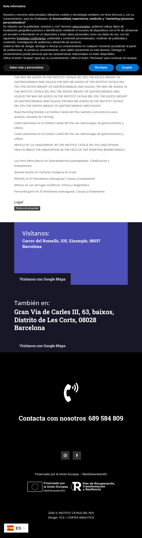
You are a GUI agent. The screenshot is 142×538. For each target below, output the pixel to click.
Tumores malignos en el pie (58, 172)
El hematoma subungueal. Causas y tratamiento (62, 178)
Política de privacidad (27, 208)
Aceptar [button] (127, 530)
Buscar (121, 57)
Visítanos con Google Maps (42, 279)
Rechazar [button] (101, 530)
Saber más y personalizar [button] (27, 530)
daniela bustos (24, 172)
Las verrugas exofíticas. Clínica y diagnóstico (59, 185)
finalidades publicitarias (31, 501)
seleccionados (81, 489)
